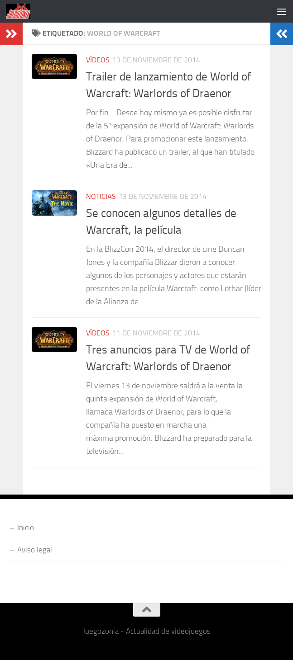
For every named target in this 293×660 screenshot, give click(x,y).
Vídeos (98, 60)
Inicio (25, 527)
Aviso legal (34, 549)
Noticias (101, 196)
